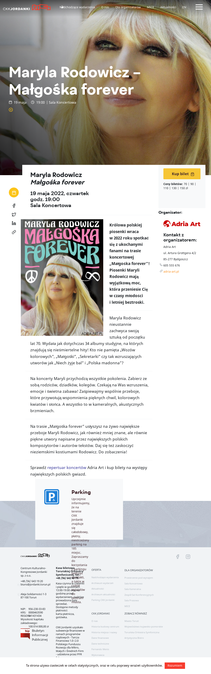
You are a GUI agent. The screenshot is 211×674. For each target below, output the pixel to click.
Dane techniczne (100, 643)
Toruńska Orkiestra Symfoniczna (141, 632)
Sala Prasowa (131, 600)
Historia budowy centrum (105, 626)
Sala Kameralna (132, 589)
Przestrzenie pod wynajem (138, 577)
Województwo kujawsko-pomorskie (143, 626)
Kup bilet (183, 173)
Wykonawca (97, 654)
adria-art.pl (171, 271)
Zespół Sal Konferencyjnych (139, 594)
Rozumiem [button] (175, 665)
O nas (105, 7)
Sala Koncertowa (133, 583)
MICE (150, 7)
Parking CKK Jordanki (103, 599)
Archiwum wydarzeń (102, 583)
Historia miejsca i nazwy (104, 632)
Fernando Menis (100, 649)
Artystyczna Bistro (134, 637)
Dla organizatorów (128, 7)
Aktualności (168, 7)
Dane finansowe (100, 637)
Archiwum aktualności (103, 594)
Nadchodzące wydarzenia (77, 7)
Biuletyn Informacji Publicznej (40, 635)
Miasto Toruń (131, 620)
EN (184, 7)
